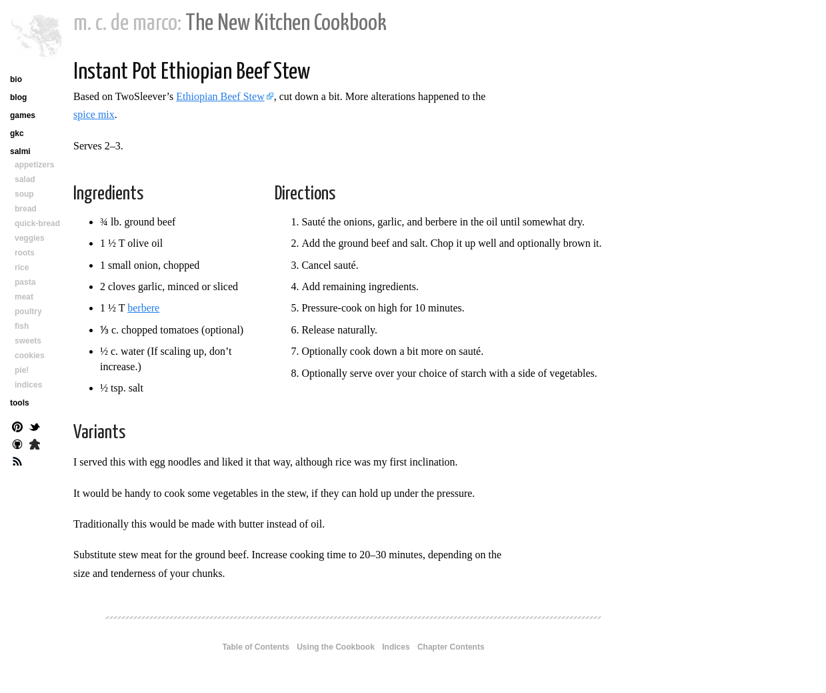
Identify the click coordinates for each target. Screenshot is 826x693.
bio (16, 79)
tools (19, 403)
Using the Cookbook (336, 647)
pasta (25, 282)
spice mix (94, 114)
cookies (30, 355)
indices (28, 385)
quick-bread (37, 223)
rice (22, 267)
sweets (28, 340)
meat (24, 296)
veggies (30, 238)
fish (22, 326)
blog (18, 97)
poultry (28, 311)
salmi (20, 151)
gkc (17, 133)
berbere (143, 307)
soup (24, 194)
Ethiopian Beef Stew (220, 96)
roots (25, 252)
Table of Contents (255, 647)
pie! (22, 370)
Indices (395, 647)
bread (26, 208)
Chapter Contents (451, 647)
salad (25, 179)
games (22, 115)
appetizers (34, 164)
